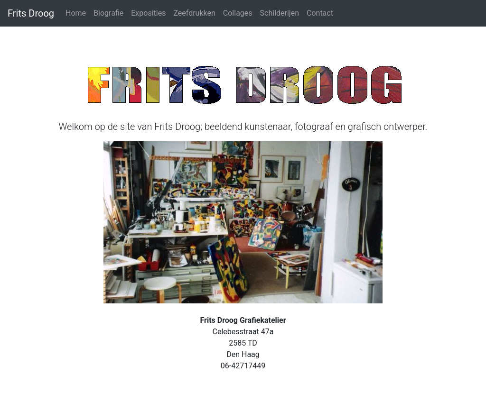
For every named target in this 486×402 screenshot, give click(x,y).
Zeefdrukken (194, 13)
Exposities (148, 13)
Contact (320, 13)
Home (75, 13)
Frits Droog (31, 13)
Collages (237, 13)
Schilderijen (279, 13)
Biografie (108, 13)
